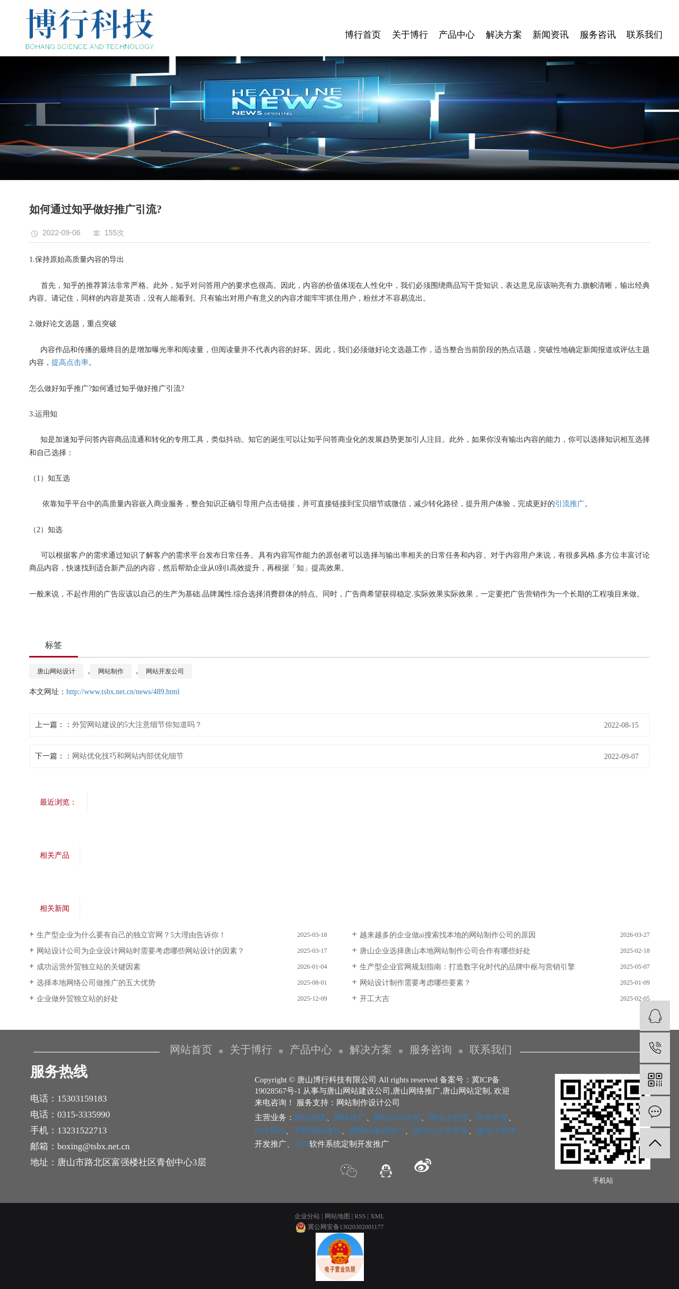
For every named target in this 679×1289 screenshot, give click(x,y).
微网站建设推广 (377, 1130)
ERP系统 (270, 1130)
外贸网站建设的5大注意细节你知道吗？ (137, 725)
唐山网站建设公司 (358, 1091)
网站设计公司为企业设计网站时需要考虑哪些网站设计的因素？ (141, 951)
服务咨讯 (598, 35)
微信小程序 (448, 1117)
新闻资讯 (551, 35)
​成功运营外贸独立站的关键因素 (89, 967)
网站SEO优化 (397, 1117)
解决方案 (504, 35)
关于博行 (410, 35)
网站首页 (191, 1049)
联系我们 (644, 35)
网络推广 (350, 1117)
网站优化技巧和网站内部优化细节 (128, 756)
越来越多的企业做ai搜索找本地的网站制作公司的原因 (448, 935)
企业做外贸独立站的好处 (77, 999)
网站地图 (337, 1216)
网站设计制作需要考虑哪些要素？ (415, 983)
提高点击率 (70, 362)
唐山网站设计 (56, 671)
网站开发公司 (165, 671)
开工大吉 (374, 999)
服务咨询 (431, 1049)
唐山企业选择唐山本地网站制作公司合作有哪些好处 (445, 951)
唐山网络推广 (416, 1091)
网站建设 (310, 1117)
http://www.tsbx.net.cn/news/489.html (123, 692)
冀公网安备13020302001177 (339, 1227)
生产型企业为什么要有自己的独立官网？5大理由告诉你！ (131, 935)
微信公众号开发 (440, 1130)
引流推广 (570, 504)
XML (377, 1216)
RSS (359, 1216)
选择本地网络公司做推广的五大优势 (96, 983)
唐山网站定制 (466, 1091)
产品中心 (457, 35)
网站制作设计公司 (368, 1102)
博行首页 (363, 35)
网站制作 (111, 671)
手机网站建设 (317, 1130)
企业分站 (307, 1216)
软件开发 (492, 1117)
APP (301, 1144)
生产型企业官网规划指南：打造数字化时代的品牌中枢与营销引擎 (467, 967)
